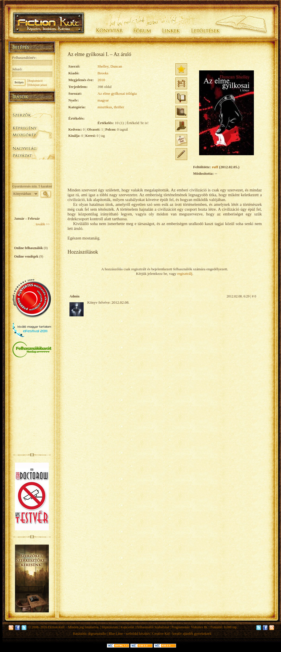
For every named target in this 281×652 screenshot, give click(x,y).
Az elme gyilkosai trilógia (117, 93)
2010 (101, 80)
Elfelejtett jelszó (38, 85)
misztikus (104, 107)
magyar (103, 100)
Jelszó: (17, 69)
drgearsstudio (97, 634)
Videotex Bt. (199, 627)
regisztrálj (184, 273)
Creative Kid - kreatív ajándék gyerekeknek (182, 634)
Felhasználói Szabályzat (152, 627)
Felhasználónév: (24, 57)
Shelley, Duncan (109, 66)
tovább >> (43, 224)
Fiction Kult (56, 627)
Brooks (102, 73)
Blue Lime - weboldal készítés (129, 634)
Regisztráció (36, 80)
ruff (215, 167)
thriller (119, 107)
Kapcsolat (127, 627)
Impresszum (110, 627)
